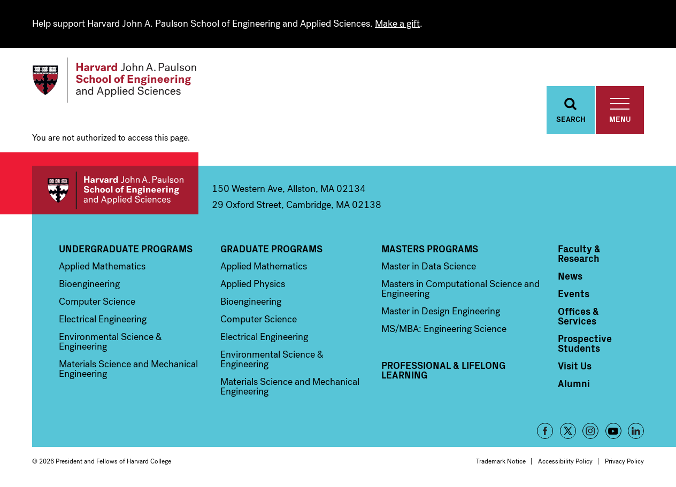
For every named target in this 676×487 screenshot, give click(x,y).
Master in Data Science (428, 266)
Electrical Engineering (103, 319)
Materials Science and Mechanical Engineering (128, 368)
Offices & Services (578, 316)
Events (573, 293)
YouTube (613, 431)
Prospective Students (585, 343)
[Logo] (114, 80)
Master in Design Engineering (440, 311)
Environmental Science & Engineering (110, 341)
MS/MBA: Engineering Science (443, 329)
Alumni (574, 383)
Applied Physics (252, 284)
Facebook (545, 431)
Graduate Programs (271, 248)
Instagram (590, 431)
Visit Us (575, 365)
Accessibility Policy (565, 461)
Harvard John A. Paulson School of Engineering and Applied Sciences (115, 190)
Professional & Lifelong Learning (443, 370)
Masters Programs (429, 248)
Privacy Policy (624, 461)
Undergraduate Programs (126, 248)
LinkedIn (636, 431)
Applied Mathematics (102, 266)
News (570, 276)
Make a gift (397, 23)
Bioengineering (89, 284)
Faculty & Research (579, 253)
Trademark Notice (501, 461)
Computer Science (97, 301)
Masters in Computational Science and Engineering (460, 288)
